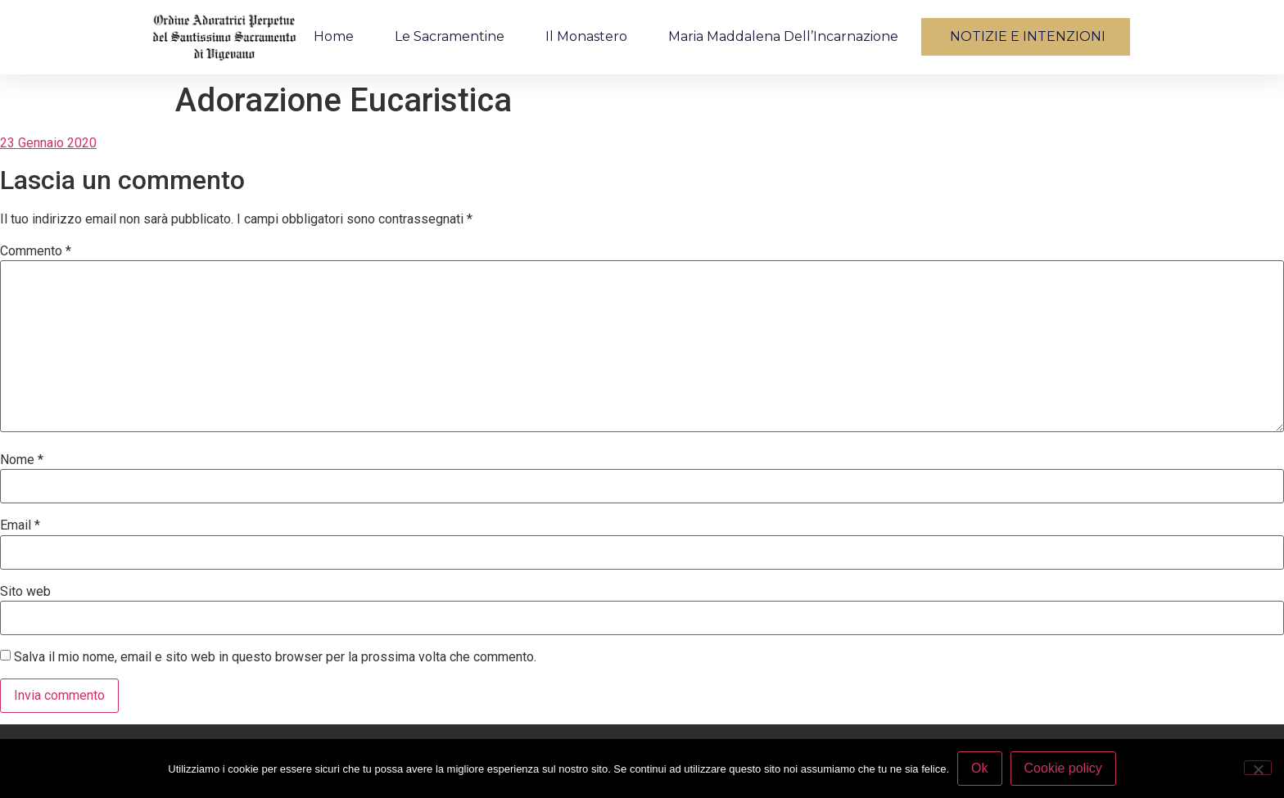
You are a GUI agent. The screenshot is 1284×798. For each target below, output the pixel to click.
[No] (1258, 767)
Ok (979, 768)
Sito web (25, 591)
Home (334, 36)
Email (20, 525)
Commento (35, 251)
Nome (21, 460)
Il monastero (586, 36)
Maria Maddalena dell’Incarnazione (783, 36)
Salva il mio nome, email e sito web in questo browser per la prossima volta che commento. (275, 657)
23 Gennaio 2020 (48, 143)
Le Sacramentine (449, 36)
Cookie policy (1063, 768)
